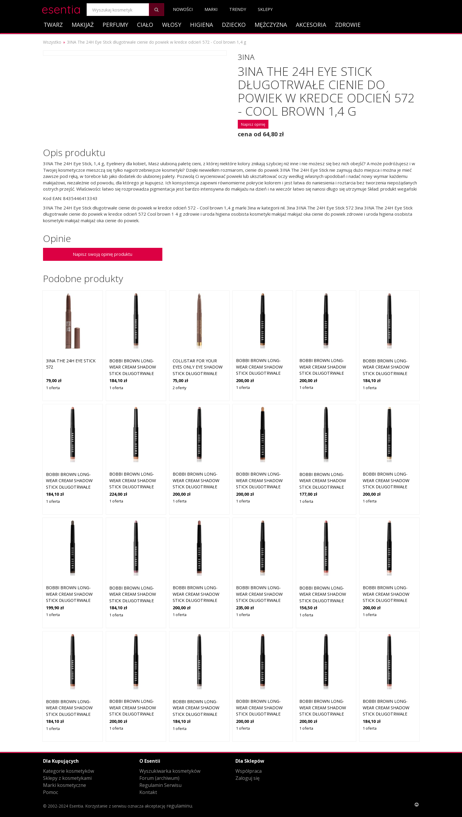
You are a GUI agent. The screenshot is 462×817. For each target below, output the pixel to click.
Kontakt (148, 792)
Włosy (171, 25)
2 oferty (179, 387)
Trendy (237, 9)
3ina (246, 57)
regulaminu (179, 806)
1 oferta (53, 387)
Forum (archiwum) (159, 778)
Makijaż (83, 25)
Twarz (53, 25)
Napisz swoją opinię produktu (102, 254)
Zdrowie (348, 25)
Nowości (183, 9)
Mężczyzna (271, 25)
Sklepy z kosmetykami (67, 778)
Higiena (201, 25)
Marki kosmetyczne (64, 785)
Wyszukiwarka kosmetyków (169, 771)
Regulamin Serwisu (160, 785)
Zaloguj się (247, 778)
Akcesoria (311, 25)
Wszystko (52, 42)
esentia (61, 8)
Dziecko (234, 25)
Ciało (145, 25)
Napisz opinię (253, 124)
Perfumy (115, 25)
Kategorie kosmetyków (68, 771)
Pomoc (50, 792)
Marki (210, 9)
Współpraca (248, 771)
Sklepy (265, 9)
